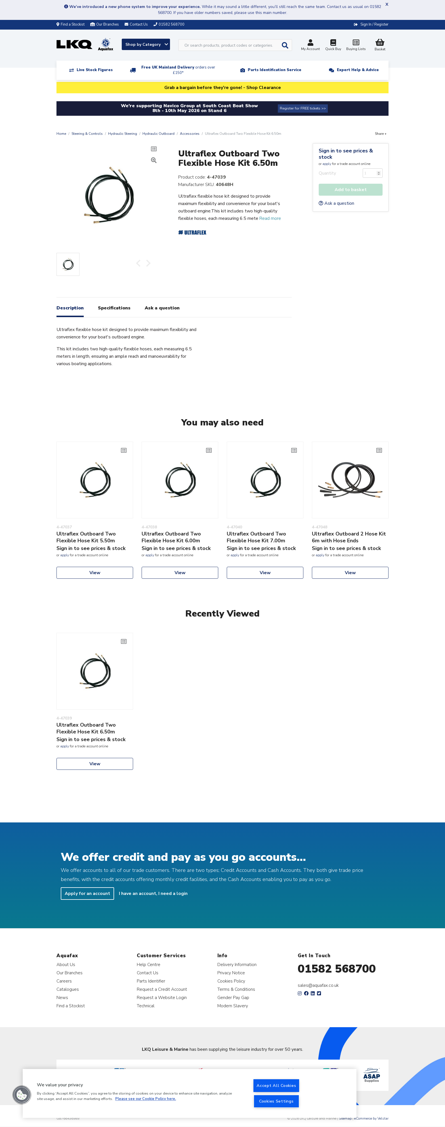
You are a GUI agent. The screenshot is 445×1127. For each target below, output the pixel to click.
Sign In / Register (374, 24)
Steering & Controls (87, 133)
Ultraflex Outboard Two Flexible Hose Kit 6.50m (86, 728)
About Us (65, 964)
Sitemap (345, 1118)
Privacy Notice (231, 973)
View (94, 573)
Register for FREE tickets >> (303, 108)
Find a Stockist (70, 24)
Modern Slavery (232, 1006)
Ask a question (336, 203)
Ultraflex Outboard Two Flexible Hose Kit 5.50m (86, 537)
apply (326, 164)
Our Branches (104, 24)
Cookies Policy (231, 981)
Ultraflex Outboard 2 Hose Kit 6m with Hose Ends (349, 537)
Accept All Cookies (276, 1085)
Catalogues (67, 989)
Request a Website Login (162, 997)
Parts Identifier (151, 981)
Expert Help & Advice (358, 70)
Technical (145, 1006)
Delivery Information (237, 964)
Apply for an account (87, 893)
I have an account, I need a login (153, 893)
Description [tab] (70, 308)
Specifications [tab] (114, 308)
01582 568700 (337, 969)
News (62, 997)
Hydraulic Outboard (158, 133)
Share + (381, 133)
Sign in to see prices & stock (346, 153)
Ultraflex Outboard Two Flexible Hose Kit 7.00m (256, 537)
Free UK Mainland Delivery (178, 70)
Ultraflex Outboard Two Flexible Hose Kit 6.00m (171, 537)
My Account (310, 45)
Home (61, 133)
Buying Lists (356, 45)
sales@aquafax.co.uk (318, 985)
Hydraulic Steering (122, 133)
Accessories (190, 133)
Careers (64, 981)
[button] (22, 1095)
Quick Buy (333, 45)
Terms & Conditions (236, 989)
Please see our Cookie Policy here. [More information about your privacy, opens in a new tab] (145, 1099)
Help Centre (148, 964)
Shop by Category (146, 44)
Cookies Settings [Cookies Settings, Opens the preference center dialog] (276, 1101)
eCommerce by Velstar (371, 1118)
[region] (189, 1093)
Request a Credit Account (162, 989)
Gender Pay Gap (233, 997)
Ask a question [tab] (162, 308)
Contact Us (147, 973)
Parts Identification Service (274, 70)
